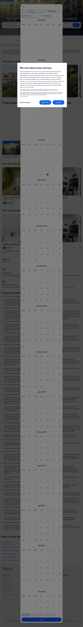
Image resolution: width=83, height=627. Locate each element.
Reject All (45, 102)
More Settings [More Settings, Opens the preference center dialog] (25, 102)
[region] (42, 85)
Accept (58, 102)
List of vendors (24, 96)
